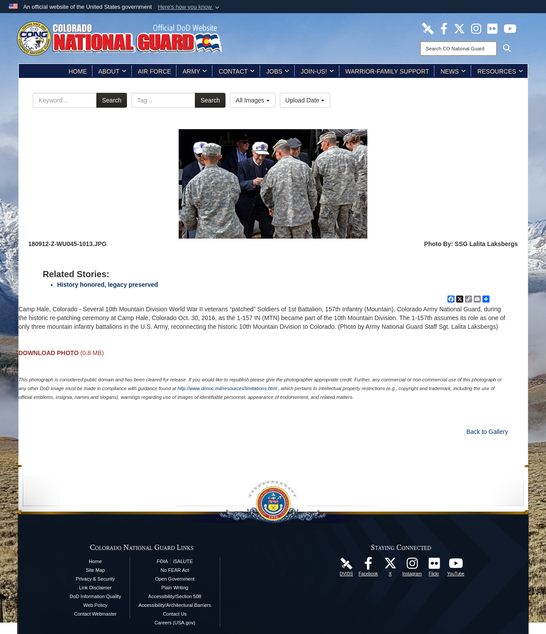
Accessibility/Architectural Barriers (174, 605)
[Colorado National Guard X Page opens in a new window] (459, 28)
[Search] (458, 48)
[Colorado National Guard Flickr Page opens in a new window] (492, 28)
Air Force (154, 71)
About (113, 71)
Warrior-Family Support (387, 71)
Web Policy (95, 605)
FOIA (162, 561)
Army (195, 71)
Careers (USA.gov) (175, 622)
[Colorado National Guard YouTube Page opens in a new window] (510, 28)
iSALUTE (183, 561)
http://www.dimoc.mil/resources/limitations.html (227, 388)
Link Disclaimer (95, 587)
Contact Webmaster (95, 613)
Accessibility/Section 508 (174, 596)
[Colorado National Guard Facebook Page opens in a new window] (443, 28)
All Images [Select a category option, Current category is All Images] (252, 100)
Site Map (95, 570)
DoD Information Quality (95, 596)
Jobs (277, 71)
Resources (500, 71)
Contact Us (175, 613)
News (453, 71)
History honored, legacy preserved (107, 284)
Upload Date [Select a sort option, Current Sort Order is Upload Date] (305, 100)
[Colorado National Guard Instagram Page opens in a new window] (476, 28)
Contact (236, 71)
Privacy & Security (95, 578)
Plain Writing (174, 587)
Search (111, 100)
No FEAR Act (175, 570)
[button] (189, 7)
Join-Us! (317, 71)
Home (78, 71)
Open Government (175, 578)
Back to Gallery (487, 431)
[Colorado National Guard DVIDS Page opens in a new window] (427, 28)
